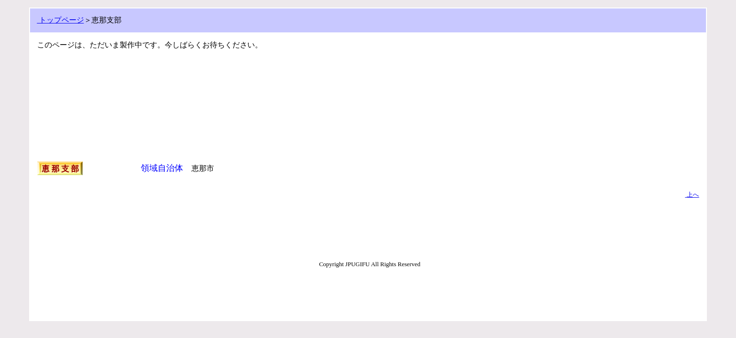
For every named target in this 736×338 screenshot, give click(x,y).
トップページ (60, 20)
